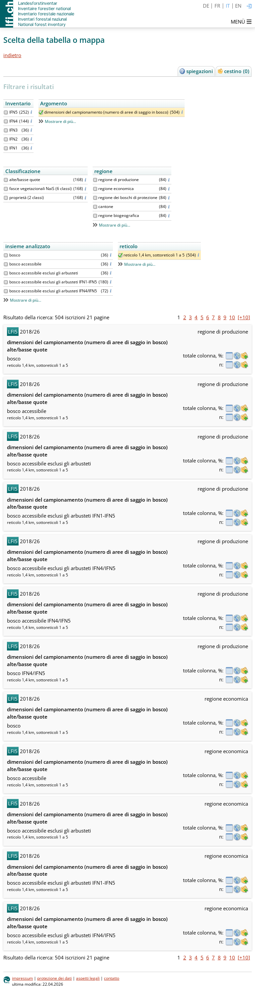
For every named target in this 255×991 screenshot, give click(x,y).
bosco (14, 255)
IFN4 (13, 121)
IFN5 (13, 112)
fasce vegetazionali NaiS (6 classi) (40, 188)
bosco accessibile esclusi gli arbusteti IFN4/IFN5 (53, 291)
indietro (12, 55)
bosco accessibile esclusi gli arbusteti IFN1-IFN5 (53, 282)
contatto (111, 978)
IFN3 (13, 130)
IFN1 (13, 148)
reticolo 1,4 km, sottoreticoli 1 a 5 (154, 255)
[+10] (244, 317)
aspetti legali (88, 978)
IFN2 (13, 139)
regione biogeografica (118, 215)
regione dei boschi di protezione (127, 197)
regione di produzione (118, 179)
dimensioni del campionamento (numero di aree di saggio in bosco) (106, 112)
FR (217, 5)
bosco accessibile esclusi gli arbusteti (43, 273)
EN (238, 5)
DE (206, 5)
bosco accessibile (25, 264)
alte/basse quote (24, 179)
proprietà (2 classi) (26, 197)
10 (232, 317)
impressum (22, 978)
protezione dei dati (54, 978)
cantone (105, 206)
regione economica (116, 188)
